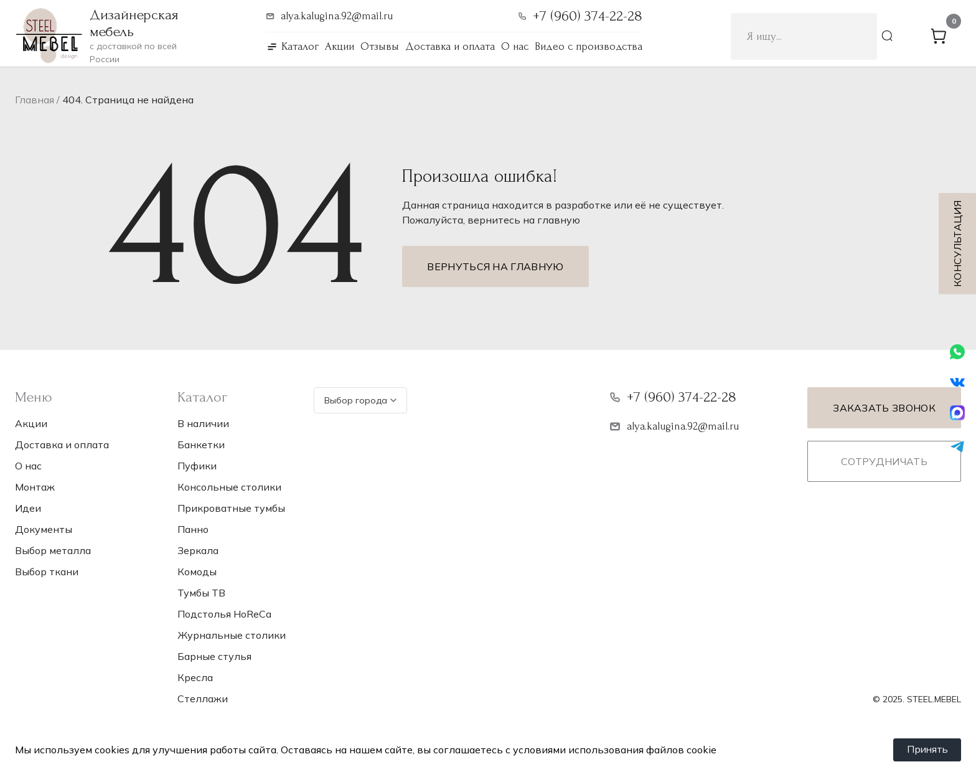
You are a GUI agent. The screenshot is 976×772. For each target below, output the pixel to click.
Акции (339, 46)
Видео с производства (588, 46)
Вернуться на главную (495, 266)
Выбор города (360, 400)
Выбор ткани (46, 571)
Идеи (28, 508)
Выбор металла (53, 550)
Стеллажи (202, 698)
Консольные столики (229, 487)
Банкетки (201, 444)
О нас (514, 46)
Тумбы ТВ (201, 592)
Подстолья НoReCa (224, 614)
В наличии (203, 423)
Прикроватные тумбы (231, 508)
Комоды (197, 571)
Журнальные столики (231, 635)
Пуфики (197, 465)
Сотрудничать (884, 461)
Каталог (300, 46)
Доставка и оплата (450, 46)
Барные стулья (214, 656)
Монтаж (35, 487)
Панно (193, 529)
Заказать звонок (884, 408)
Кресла (195, 677)
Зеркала (197, 550)
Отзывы (379, 46)
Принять (926, 749)
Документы (43, 529)
